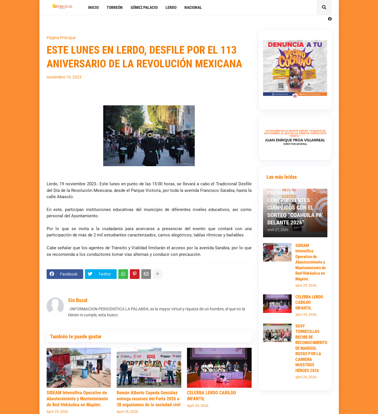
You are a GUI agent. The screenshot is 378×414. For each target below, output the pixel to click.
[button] (324, 7)
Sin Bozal (77, 300)
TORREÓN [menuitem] (115, 7)
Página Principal (61, 38)
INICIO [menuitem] (93, 7)
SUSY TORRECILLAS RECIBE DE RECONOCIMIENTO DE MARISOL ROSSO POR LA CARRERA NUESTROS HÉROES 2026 (311, 348)
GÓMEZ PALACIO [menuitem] (144, 7)
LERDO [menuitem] (171, 7)
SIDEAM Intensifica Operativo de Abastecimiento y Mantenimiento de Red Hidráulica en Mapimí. (77, 398)
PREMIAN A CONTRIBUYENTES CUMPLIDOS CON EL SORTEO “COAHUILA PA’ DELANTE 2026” (295, 207)
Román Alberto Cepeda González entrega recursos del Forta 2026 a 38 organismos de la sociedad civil (148, 398)
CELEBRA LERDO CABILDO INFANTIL (211, 395)
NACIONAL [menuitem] (193, 7)
